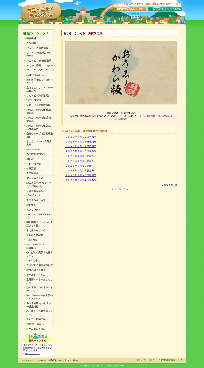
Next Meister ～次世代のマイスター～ (39, 297)
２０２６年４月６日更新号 (79, 161)
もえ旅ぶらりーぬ (36, 230)
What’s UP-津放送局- (37, 48)
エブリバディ (33, 209)
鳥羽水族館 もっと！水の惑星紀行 (38, 305)
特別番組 (31, 38)
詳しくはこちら (32, 353)
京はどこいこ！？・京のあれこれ (39, 89)
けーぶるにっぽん (36, 328)
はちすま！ (32, 205)
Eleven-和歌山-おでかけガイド (39, 81)
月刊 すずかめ (33, 163)
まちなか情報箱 (34, 235)
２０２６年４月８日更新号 (79, 156)
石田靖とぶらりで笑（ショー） (39, 313)
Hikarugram (33, 149)
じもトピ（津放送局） (38, 95)
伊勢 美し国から (35, 324)
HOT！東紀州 (33, 100)
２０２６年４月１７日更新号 (80, 137)
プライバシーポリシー (146, 360)
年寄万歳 (31, 168)
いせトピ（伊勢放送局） (39, 105)
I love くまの (33, 260)
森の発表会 (32, 173)
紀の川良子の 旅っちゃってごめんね (38, 184)
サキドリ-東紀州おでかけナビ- (38, 54)
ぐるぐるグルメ (34, 178)
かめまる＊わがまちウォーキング (39, 289)
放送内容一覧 (170, 185)
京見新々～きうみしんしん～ (39, 281)
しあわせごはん (34, 190)
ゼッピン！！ (33, 195)
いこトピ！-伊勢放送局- (39, 60)
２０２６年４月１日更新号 (79, 170)
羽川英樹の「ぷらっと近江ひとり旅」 (39, 224)
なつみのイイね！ (36, 270)
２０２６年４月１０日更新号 (80, 151)
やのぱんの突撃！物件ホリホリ (39, 254)
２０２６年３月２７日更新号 (80, 180)
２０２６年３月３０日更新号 (80, 175)
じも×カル (31, 239)
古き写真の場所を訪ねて (39, 265)
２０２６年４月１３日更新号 (80, 146)
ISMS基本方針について (171, 360)
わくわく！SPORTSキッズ (39, 216)
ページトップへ (121, 189)
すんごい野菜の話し (37, 319)
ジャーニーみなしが (37, 70)
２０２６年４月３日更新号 (79, 166)
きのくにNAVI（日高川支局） (39, 143)
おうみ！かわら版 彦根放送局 (38, 119)
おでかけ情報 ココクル (39, 65)
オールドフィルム (36, 274)
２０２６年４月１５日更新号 (80, 141)
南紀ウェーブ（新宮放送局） (39, 135)
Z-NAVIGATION (35, 154)
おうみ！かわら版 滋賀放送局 (38, 111)
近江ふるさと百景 (36, 200)
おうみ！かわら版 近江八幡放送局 (38, 127)
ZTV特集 (31, 43)
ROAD (30, 159)
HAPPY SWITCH (36, 74)
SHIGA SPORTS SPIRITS (35, 246)
